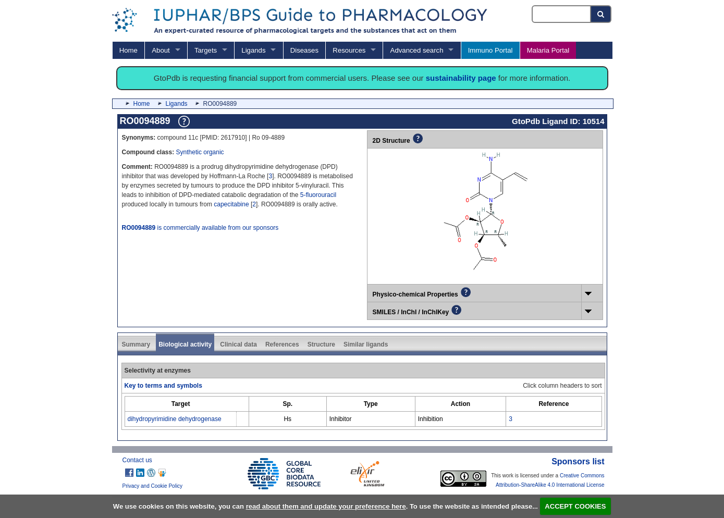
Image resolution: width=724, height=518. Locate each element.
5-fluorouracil (318, 195)
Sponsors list (577, 461)
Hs (287, 419)
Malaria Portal (548, 50)
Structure (321, 344)
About (160, 50)
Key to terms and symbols (163, 385)
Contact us (137, 460)
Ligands (253, 50)
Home (128, 50)
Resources (349, 50)
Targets (205, 50)
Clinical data (238, 344)
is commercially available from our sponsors (200, 227)
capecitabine (231, 204)
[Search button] (601, 14)
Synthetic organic (200, 152)
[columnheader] (181, 404)
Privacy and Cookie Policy (152, 486)
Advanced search (417, 50)
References (282, 344)
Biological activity (185, 344)
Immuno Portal (490, 50)
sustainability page (461, 77)
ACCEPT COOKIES (575, 506)
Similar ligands (365, 344)
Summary (136, 344)
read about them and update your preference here (326, 506)
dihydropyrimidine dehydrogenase (175, 419)
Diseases (304, 50)
